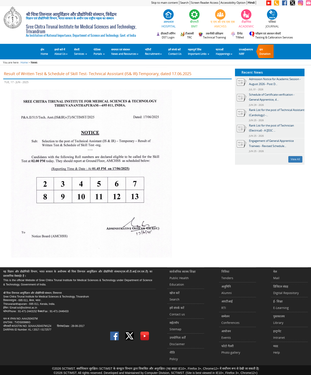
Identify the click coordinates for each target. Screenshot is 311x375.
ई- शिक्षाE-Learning (281, 304)
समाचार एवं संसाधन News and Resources (124, 51)
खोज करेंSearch (174, 296)
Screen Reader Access (204, 3)
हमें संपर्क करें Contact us (177, 311)
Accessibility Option (233, 3)
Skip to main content (164, 3)
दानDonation (264, 51)
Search (184, 3)
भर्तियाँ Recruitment (153, 51)
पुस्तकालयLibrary (279, 319)
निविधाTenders (227, 274)
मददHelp (276, 349)
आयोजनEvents (226, 334)
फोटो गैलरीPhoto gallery (230, 349)
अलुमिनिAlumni (226, 289)
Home (24, 62)
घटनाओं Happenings (224, 51)
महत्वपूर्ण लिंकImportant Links (198, 51)
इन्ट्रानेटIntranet (279, 334)
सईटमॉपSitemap (175, 326)
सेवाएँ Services (80, 51)
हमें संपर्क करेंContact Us (174, 51)
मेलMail (276, 274)
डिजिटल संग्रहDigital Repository (286, 289)
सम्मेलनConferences (230, 319)
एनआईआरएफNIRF (246, 51)
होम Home (44, 51)
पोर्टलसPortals (99, 51)
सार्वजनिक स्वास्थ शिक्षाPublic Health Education (183, 277)
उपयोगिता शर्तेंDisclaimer (178, 340)
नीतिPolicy (174, 355)
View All (295, 159)
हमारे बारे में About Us (61, 51)
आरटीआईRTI (227, 304)
